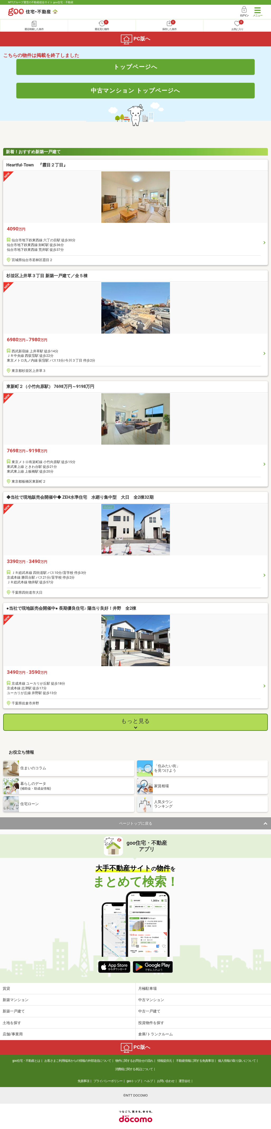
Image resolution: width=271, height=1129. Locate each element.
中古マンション (151, 1000)
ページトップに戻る (135, 823)
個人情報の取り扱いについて (237, 1061)
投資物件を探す (151, 1023)
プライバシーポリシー (107, 1081)
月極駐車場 (147, 988)
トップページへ (135, 66)
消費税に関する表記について (134, 1069)
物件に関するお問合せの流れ (134, 1061)
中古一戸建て (149, 1011)
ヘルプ (148, 1081)
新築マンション (15, 1000)
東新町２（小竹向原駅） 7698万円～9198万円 (50, 386)
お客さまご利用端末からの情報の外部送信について (77, 1061)
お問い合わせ (165, 1081)
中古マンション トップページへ (135, 90)
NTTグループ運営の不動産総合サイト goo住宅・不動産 (40, 2)
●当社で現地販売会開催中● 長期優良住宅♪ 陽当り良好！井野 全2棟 (71, 608)
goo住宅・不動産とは (26, 1061)
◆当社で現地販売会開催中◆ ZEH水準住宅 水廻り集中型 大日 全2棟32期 (80, 497)
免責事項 (83, 1081)
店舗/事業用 (13, 1034)
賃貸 (6, 988)
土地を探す (12, 1023)
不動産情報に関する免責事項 (195, 1061)
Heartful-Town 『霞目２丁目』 (37, 164)
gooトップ (133, 1081)
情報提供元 (164, 1061)
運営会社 (184, 1081)
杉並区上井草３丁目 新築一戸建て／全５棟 (47, 275)
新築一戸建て (14, 1011)
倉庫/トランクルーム (155, 1034)
